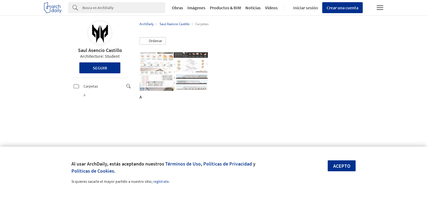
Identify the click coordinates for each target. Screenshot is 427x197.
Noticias (253, 7)
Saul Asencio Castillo (100, 50)
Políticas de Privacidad (227, 164)
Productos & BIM (225, 7)
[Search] (123, 7)
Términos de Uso (183, 164)
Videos (271, 7)
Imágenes (196, 7)
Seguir (100, 68)
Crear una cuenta (342, 7)
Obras (177, 7)
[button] (153, 41)
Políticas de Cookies (92, 171)
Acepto (341, 166)
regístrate (161, 181)
